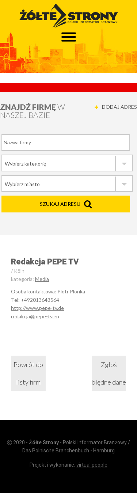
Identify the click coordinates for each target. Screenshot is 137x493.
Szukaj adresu (60, 204)
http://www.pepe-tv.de (37, 308)
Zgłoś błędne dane (109, 373)
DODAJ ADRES (119, 107)
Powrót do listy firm (28, 373)
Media (42, 279)
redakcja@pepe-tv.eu (35, 316)
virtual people (91, 465)
